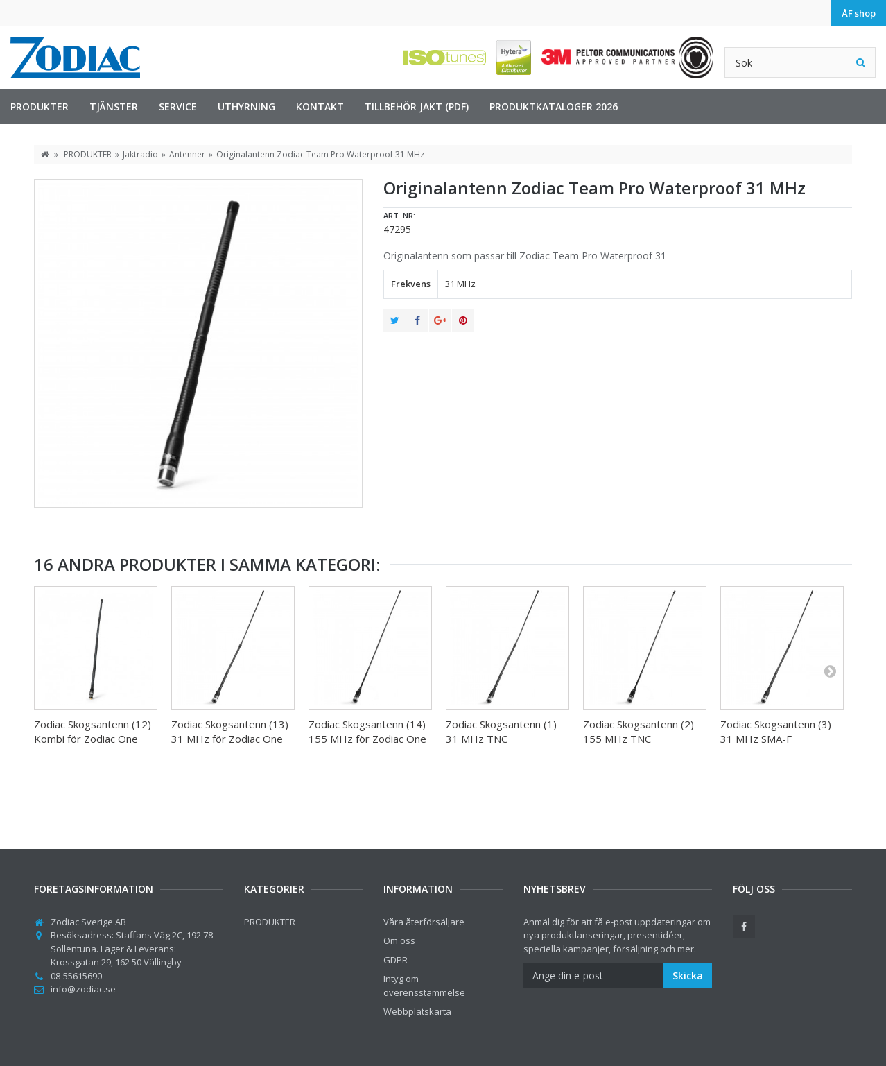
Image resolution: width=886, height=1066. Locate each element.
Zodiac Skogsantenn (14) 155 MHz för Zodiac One (367, 731)
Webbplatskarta (417, 1011)
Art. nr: (399, 215)
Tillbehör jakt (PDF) (417, 106)
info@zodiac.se (83, 989)
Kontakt (320, 106)
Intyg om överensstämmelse (424, 985)
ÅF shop (859, 13)
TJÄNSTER (113, 106)
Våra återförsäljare (423, 921)
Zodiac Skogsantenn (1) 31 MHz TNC (501, 731)
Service (178, 106)
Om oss (399, 940)
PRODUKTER (39, 106)
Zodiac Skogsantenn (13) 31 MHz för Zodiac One (229, 731)
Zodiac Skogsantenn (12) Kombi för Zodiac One (92, 731)
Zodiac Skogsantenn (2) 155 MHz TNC (638, 731)
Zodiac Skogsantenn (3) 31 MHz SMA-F (775, 731)
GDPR (395, 960)
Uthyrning (246, 106)
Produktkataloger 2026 (553, 106)
